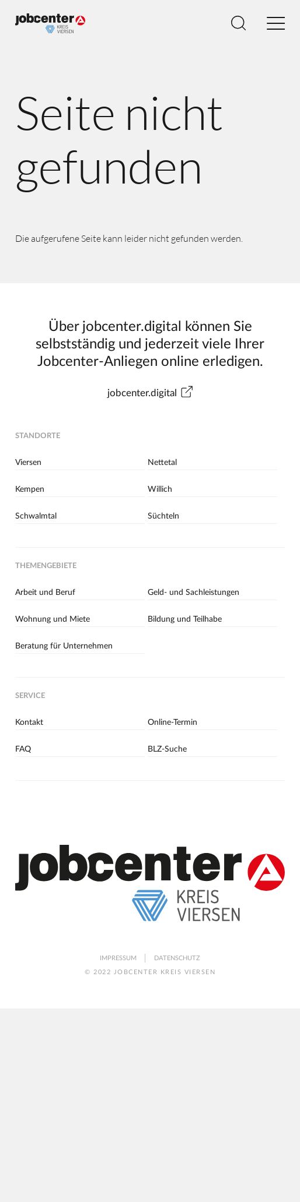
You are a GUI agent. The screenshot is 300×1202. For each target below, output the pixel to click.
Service (30, 696)
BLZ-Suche (167, 749)
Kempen (29, 489)
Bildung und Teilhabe (185, 619)
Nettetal (162, 463)
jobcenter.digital (150, 393)
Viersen (28, 463)
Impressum (118, 958)
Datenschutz (177, 958)
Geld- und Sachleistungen (193, 592)
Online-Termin (172, 722)
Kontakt (29, 722)
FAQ (23, 749)
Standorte (37, 436)
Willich (160, 489)
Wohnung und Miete (52, 619)
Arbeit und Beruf (45, 592)
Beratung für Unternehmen (64, 646)
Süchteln (163, 516)
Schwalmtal (36, 516)
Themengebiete (45, 566)
